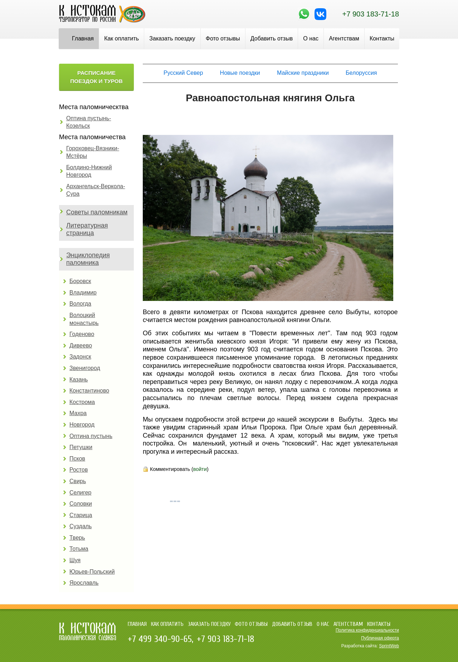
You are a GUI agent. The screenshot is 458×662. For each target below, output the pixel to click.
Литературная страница (87, 229)
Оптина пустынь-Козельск (88, 122)
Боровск (80, 281)
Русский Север (183, 73)
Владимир (83, 292)
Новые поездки (240, 73)
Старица (80, 515)
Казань (78, 379)
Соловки (80, 504)
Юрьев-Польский (92, 572)
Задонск (80, 357)
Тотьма (78, 549)
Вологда (80, 304)
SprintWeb (389, 645)
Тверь (77, 538)
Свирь (77, 481)
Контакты (382, 38)
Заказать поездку (172, 38)
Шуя (75, 560)
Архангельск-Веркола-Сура (95, 190)
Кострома (82, 402)
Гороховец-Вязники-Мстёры (92, 152)
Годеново (81, 334)
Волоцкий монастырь (84, 319)
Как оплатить (121, 38)
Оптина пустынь (90, 436)
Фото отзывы (223, 38)
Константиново (89, 391)
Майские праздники (303, 73)
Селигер (80, 493)
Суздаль (80, 526)
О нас (310, 38)
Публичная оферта (380, 638)
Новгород (81, 425)
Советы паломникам (96, 212)
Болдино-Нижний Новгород (89, 171)
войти (200, 469)
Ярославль (83, 583)
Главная (83, 38)
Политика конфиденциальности (367, 630)
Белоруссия (361, 73)
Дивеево (80, 345)
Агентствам (344, 38)
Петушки (80, 447)
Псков (77, 459)
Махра (78, 413)
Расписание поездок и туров (96, 77)
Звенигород (84, 368)
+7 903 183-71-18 (370, 14)
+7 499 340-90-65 (160, 639)
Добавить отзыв (271, 38)
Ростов (78, 470)
